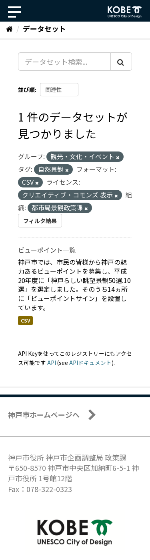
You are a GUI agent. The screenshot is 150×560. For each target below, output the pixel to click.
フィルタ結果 (40, 221)
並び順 (26, 90)
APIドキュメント (90, 363)
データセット (44, 28)
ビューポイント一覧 (47, 250)
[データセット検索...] (64, 61)
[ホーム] (9, 28)
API (51, 363)
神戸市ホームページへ (44, 414)
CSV (25, 320)
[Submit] (121, 61)
